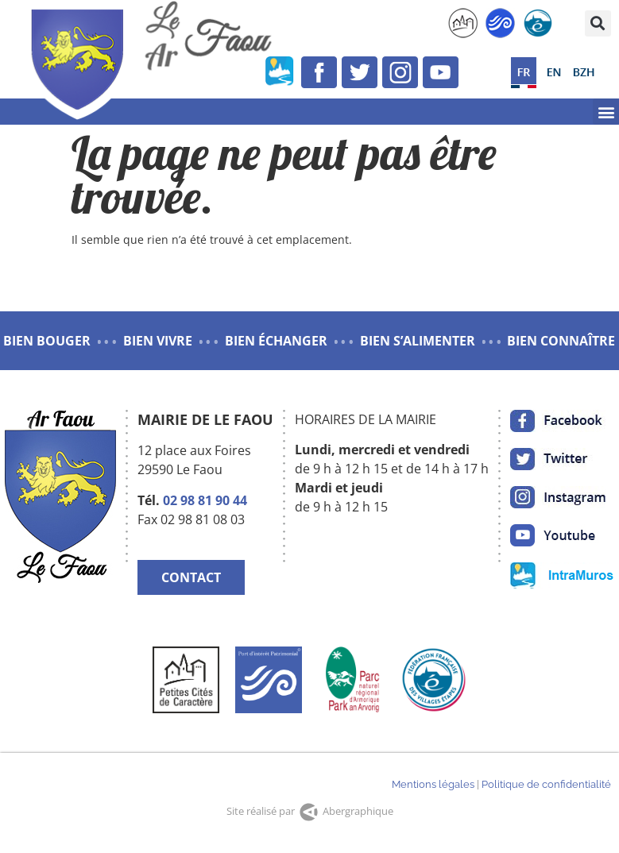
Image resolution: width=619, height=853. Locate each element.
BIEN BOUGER (47, 340)
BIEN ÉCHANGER (276, 340)
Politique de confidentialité (546, 784)
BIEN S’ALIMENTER (417, 340)
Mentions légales (433, 784)
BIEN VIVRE (157, 340)
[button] (598, 23)
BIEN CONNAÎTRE (561, 340)
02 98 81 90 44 (205, 500)
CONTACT (191, 577)
